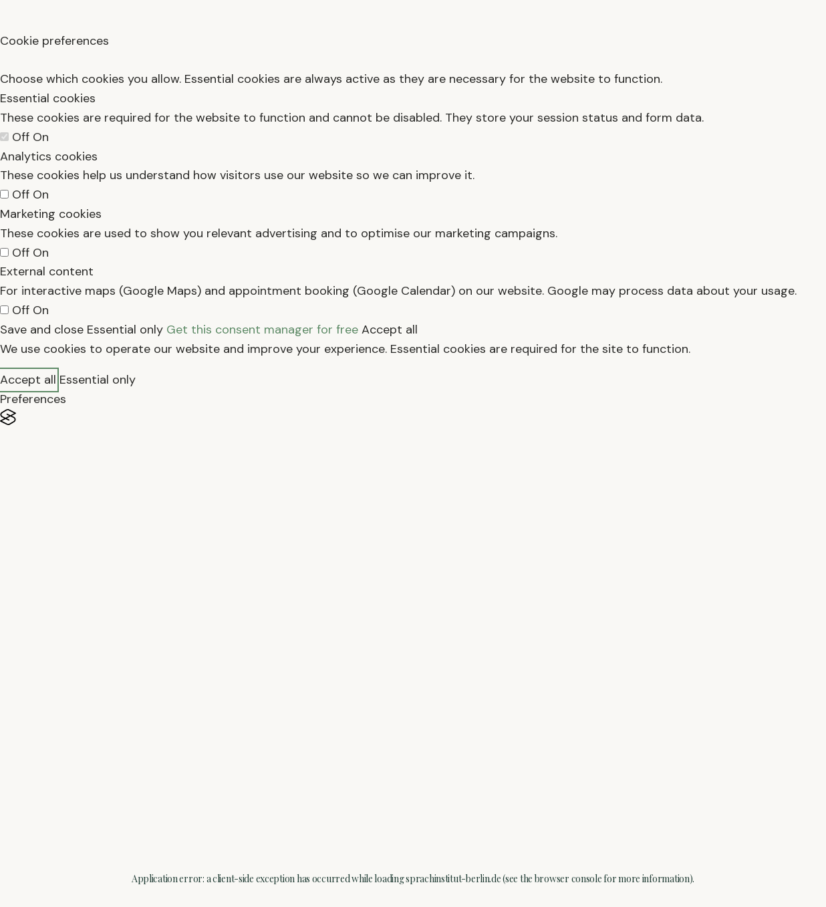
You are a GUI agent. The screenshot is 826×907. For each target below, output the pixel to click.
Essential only (125, 329)
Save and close (42, 329)
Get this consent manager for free (262, 329)
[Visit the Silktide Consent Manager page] (413, 417)
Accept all (390, 329)
